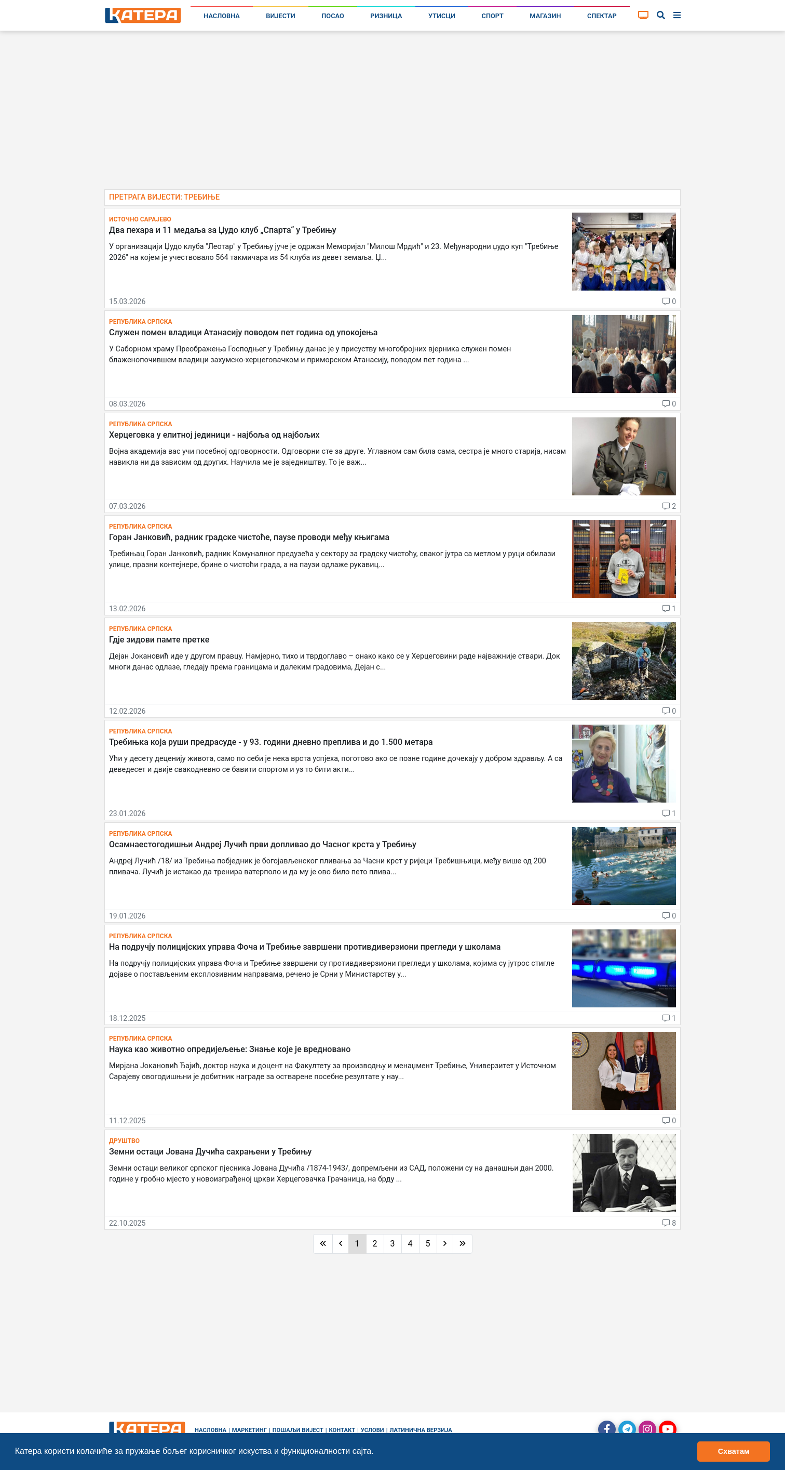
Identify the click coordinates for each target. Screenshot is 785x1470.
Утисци (441, 16)
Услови (372, 1430)
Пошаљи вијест (298, 1430)
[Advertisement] (392, 114)
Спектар (602, 16)
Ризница (386, 16)
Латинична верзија (420, 1430)
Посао (332, 16)
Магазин (545, 16)
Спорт (493, 16)
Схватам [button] (734, 1451)
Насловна (222, 16)
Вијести (280, 16)
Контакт (342, 1430)
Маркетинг (249, 1430)
